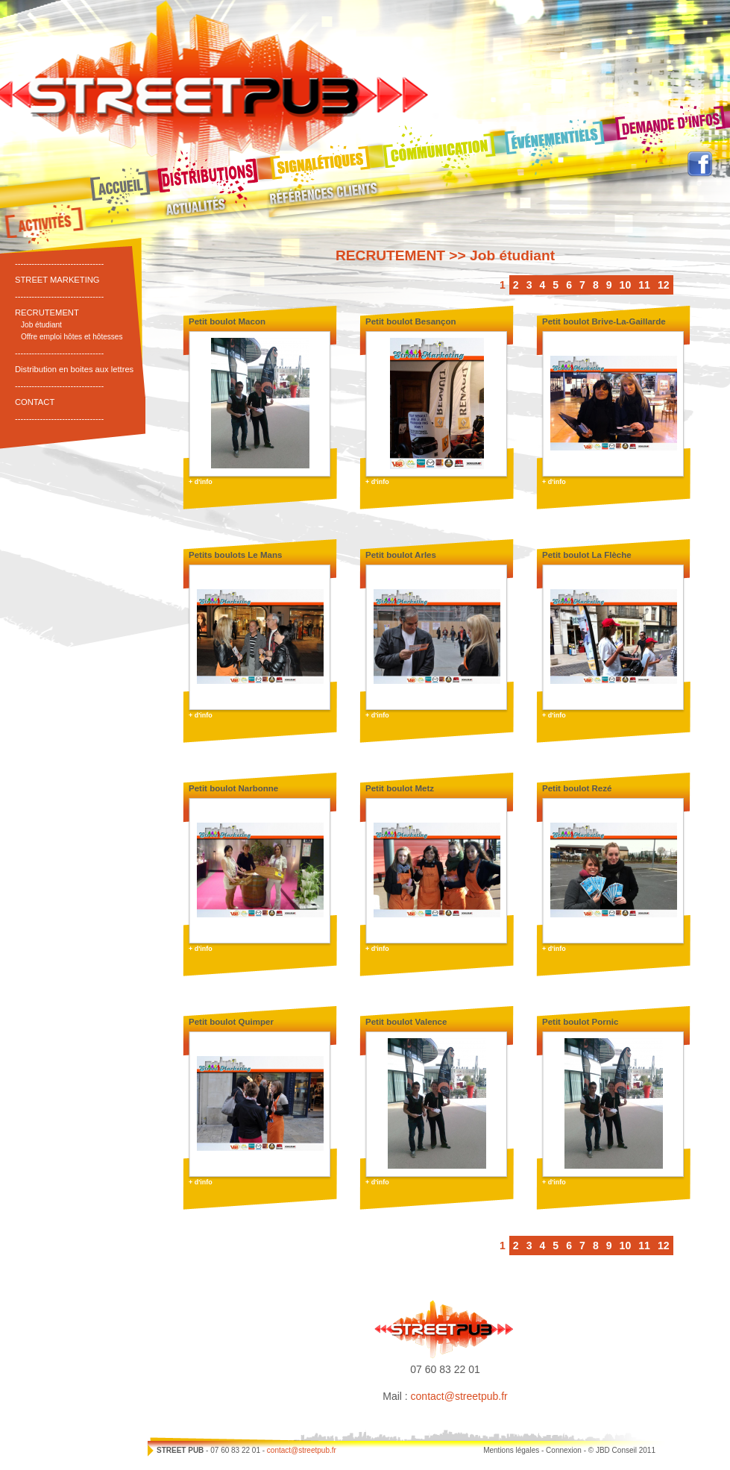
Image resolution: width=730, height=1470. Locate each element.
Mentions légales (511, 1450)
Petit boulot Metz (399, 788)
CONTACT (34, 402)
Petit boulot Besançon (410, 321)
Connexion (564, 1450)
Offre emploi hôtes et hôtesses (72, 337)
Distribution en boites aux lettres (74, 369)
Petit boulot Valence (406, 1021)
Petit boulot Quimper (231, 1021)
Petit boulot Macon (227, 321)
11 (644, 285)
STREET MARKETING (57, 279)
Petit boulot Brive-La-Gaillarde (604, 321)
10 (626, 285)
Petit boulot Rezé (576, 788)
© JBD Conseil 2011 (621, 1450)
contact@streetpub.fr (459, 1396)
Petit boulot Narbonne (233, 788)
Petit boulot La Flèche (587, 554)
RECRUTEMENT (47, 312)
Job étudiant (41, 325)
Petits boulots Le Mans (235, 554)
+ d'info (201, 482)
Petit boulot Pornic (580, 1021)
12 (664, 285)
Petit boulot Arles (400, 554)
